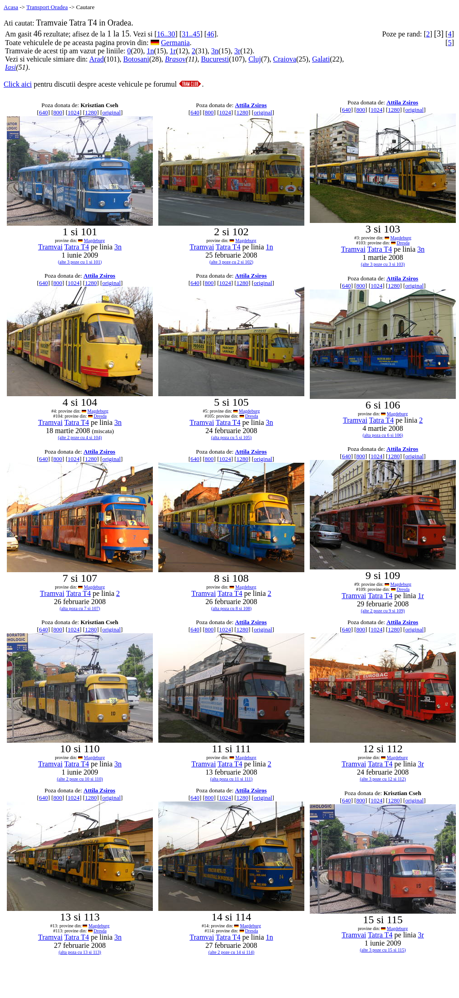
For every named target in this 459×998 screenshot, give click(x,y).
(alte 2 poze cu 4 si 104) (80, 437)
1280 (91, 112)
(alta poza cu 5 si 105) (231, 437)
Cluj (254, 59)
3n (215, 51)
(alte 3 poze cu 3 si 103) (383, 264)
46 (210, 34)
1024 (73, 112)
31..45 (191, 34)
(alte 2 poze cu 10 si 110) (80, 778)
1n (150, 51)
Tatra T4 (76, 247)
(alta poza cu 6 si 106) (383, 435)
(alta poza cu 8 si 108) (231, 608)
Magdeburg (94, 240)
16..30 (166, 34)
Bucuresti (215, 59)
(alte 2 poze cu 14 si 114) (232, 952)
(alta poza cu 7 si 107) (80, 608)
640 (43, 112)
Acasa (11, 7)
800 (58, 112)
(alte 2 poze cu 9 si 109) (383, 610)
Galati (321, 59)
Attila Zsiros (250, 105)
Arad (96, 59)
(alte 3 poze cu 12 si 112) (383, 778)
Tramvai (50, 247)
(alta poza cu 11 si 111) (231, 778)
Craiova (285, 59)
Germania (175, 43)
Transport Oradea (47, 7)
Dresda (402, 242)
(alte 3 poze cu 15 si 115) (383, 949)
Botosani (136, 59)
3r (237, 51)
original (111, 112)
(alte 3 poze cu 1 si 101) (80, 261)
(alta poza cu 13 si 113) (79, 952)
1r (173, 51)
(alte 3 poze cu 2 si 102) (231, 261)
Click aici (18, 84)
